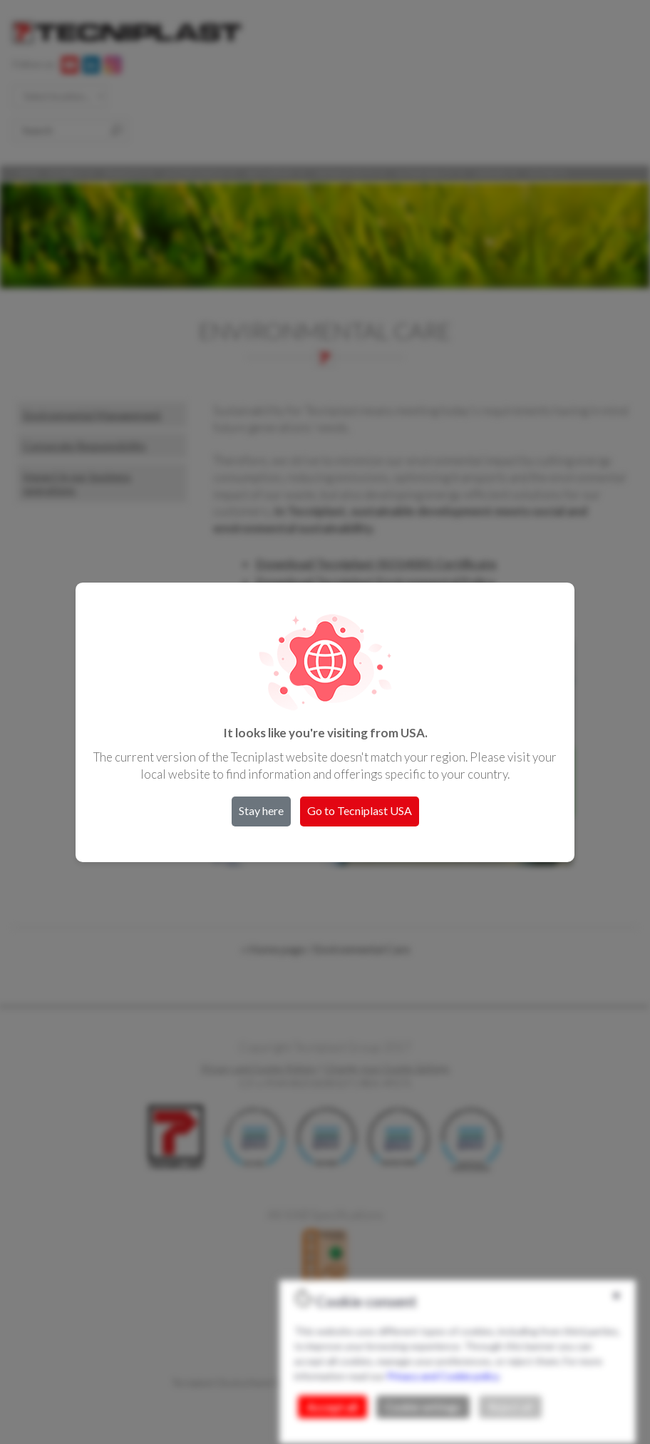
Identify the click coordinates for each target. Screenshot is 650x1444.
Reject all (510, 1407)
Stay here (261, 810)
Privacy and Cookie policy (442, 1376)
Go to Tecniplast (359, 810)
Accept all (332, 1407)
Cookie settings (423, 1407)
